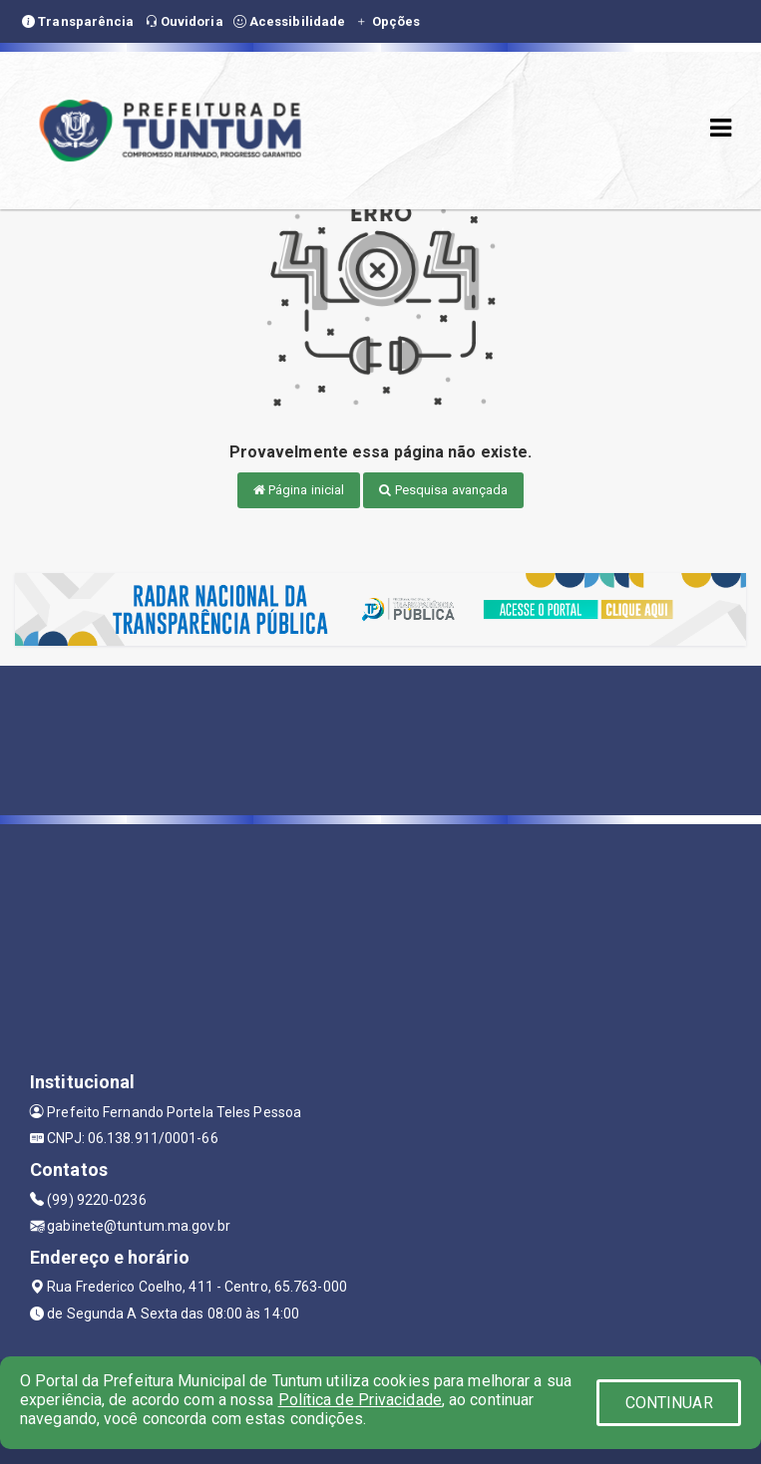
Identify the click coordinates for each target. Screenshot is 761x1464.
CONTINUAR (669, 1402)
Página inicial (299, 489)
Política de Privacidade (360, 1399)
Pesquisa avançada (443, 489)
